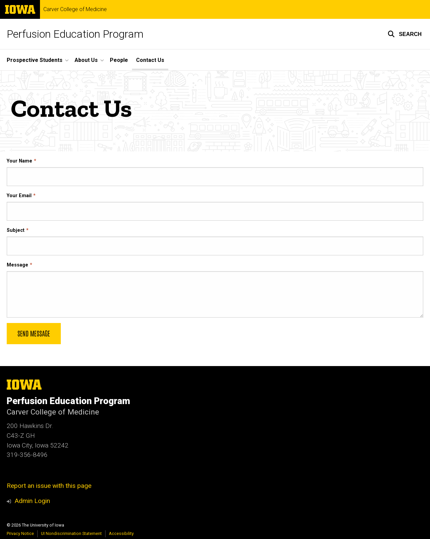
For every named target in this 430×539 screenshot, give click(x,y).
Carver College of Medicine (75, 9)
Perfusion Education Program (75, 34)
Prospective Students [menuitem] (34, 60)
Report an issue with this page (49, 486)
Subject (16, 230)
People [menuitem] (119, 60)
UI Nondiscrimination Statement (71, 533)
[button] (404, 34)
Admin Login (32, 501)
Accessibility (121, 533)
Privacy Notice (20, 533)
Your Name (19, 161)
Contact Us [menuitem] (150, 60)
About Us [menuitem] (86, 60)
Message (17, 265)
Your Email (19, 196)
